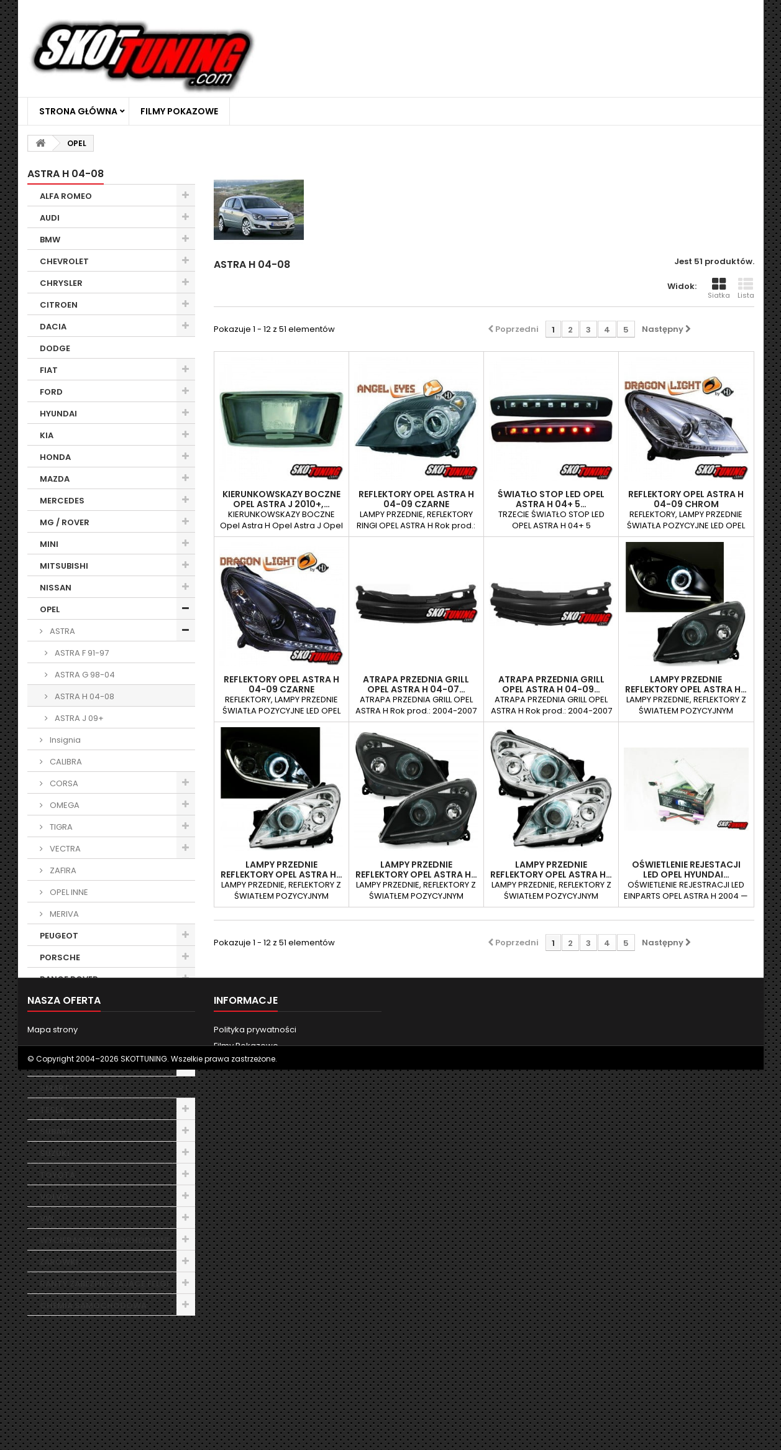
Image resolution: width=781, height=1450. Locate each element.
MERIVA (63, 914)
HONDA (55, 457)
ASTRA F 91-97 (81, 653)
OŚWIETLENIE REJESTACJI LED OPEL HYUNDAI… (686, 869)
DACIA (53, 327)
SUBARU (56, 1131)
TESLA (52, 1110)
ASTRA (61, 631)
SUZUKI (55, 1153)
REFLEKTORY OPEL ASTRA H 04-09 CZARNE (416, 499)
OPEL (50, 609)
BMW (50, 239)
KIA (46, 435)
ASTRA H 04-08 (83, 696)
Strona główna (78, 111)
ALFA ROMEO (66, 196)
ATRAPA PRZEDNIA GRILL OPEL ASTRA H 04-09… (551, 684)
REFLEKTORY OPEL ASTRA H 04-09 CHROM (686, 499)
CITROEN (59, 305)
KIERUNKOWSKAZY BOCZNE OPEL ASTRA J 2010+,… (281, 499)
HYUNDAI (58, 414)
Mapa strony (52, 1392)
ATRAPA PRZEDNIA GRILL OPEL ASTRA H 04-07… (416, 684)
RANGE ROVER (69, 979)
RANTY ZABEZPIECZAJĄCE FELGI (104, 1284)
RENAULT (58, 1001)
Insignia (64, 740)
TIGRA (60, 827)
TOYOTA (57, 1175)
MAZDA (55, 479)
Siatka (719, 288)
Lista (746, 288)
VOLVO (54, 1197)
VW (46, 1218)
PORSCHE (60, 957)
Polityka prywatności (255, 1392)
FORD (51, 392)
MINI (49, 544)
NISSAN (55, 588)
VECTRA (64, 849)
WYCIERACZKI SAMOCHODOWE (105, 1240)
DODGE (55, 348)
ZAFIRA (62, 870)
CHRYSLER (61, 283)
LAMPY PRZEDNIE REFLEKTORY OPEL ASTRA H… (686, 684)
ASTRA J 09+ (78, 718)
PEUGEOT (59, 936)
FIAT (49, 370)
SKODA (55, 1066)
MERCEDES (62, 501)
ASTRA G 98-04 (84, 675)
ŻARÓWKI (59, 1262)
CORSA (63, 783)
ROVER (54, 1023)
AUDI (50, 218)
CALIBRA (65, 762)
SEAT (50, 1044)
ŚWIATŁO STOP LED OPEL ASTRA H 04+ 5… (551, 499)
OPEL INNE (68, 892)
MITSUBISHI (64, 566)
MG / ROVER (64, 522)
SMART (55, 1088)
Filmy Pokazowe (179, 111)
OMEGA (64, 805)
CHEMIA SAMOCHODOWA (93, 1305)
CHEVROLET (64, 261)
